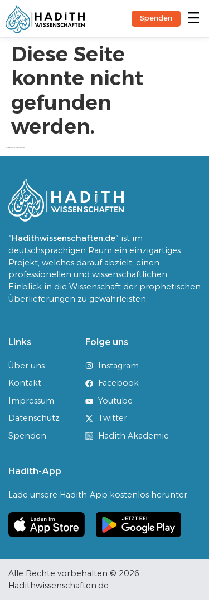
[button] (194, 18)
